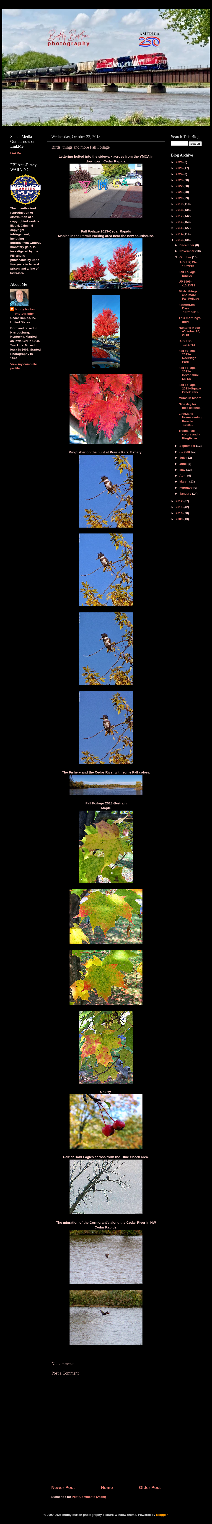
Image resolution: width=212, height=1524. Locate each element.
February (186, 487)
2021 (180, 192)
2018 (180, 210)
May (182, 469)
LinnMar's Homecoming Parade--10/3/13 (190, 419)
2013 (180, 240)
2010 (180, 513)
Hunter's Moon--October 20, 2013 (190, 331)
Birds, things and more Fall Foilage (189, 295)
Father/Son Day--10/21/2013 (189, 308)
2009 (180, 519)
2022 (180, 186)
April (183, 475)
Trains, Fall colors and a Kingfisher (189, 434)
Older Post (150, 1487)
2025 (180, 168)
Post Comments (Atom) (89, 1497)
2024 (180, 174)
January (185, 493)
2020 (180, 198)
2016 (180, 222)
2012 (180, 501)
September (187, 445)
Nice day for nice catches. (190, 405)
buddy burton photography (25, 311)
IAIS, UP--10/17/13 (187, 342)
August (185, 451)
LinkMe (15, 153)
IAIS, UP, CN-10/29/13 (188, 264)
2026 (180, 162)
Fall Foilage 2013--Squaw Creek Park (190, 388)
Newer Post (63, 1487)
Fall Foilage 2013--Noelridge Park (187, 356)
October (185, 257)
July (182, 457)
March (184, 481)
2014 (180, 234)
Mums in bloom (190, 398)
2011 (180, 507)
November (187, 251)
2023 (180, 180)
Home (107, 1487)
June (183, 463)
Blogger (162, 1514)
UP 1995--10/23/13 (187, 283)
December (187, 245)
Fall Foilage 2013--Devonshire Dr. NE (189, 373)
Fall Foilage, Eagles (187, 273)
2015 (180, 228)
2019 (180, 204)
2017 (180, 216)
